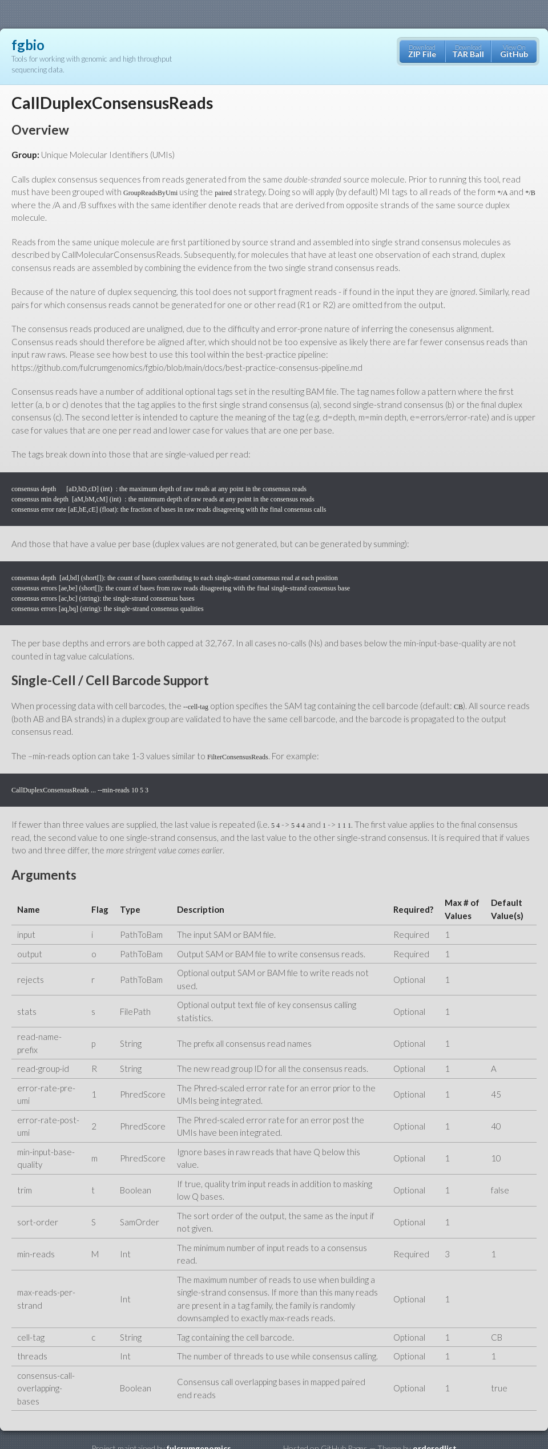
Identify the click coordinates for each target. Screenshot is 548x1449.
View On (514, 51)
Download (422, 51)
